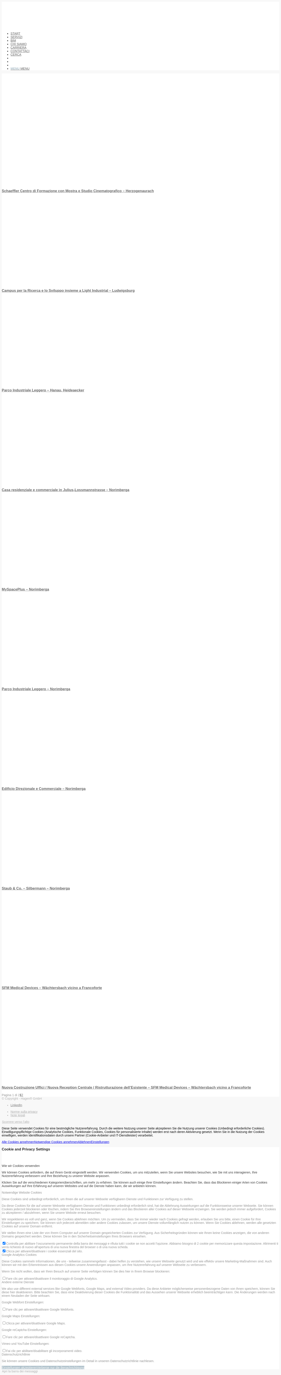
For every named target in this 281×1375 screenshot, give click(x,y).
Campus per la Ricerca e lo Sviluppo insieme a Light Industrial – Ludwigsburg (68, 290)
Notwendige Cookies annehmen (56, 1142)
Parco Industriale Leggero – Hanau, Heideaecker (43, 390)
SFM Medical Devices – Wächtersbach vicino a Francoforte (52, 988)
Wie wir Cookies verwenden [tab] (21, 1166)
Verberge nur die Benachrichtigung (60, 1367)
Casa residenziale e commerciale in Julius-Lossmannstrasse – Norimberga (65, 490)
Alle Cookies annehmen (18, 1142)
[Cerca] (16, 54)
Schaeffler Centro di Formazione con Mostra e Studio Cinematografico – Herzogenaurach (78, 191)
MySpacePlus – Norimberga (25, 589)
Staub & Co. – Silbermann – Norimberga (36, 888)
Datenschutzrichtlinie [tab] (16, 1354)
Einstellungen (100, 1142)
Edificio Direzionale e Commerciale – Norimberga (44, 789)
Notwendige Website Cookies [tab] (22, 1192)
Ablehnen (84, 1142)
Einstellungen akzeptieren (19, 1367)
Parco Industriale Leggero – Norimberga (36, 689)
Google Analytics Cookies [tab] (19, 1254)
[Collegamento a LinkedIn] (16, 1105)
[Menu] (20, 68)
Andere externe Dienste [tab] (18, 1282)
